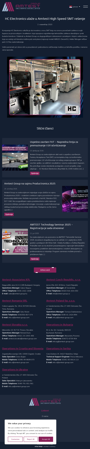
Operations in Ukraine (15, 369)
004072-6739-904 (69, 339)
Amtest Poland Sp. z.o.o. (60, 300)
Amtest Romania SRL (14, 300)
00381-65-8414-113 (70, 360)
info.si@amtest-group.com (18, 362)
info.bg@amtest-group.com (63, 341)
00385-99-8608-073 (26, 360)
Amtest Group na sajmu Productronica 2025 (30, 183)
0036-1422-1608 (24, 291)
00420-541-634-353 (69, 291)
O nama (45, 416)
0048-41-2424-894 (69, 315)
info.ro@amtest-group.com (18, 317)
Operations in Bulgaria (59, 324)
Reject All (30, 439)
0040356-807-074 (25, 315)
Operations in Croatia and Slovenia (22, 348)
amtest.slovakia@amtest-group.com (22, 339)
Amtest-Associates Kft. (16, 279)
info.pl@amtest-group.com (63, 317)
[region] (30, 432)
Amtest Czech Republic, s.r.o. (63, 279)
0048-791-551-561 (25, 383)
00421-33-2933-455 (25, 336)
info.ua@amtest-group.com (19, 386)
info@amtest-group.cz (61, 294)
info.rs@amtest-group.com (63, 362)
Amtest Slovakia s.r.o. (15, 324)
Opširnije (34, 173)
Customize (15, 439)
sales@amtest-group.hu (17, 294)
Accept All (46, 439)
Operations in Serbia (58, 348)
